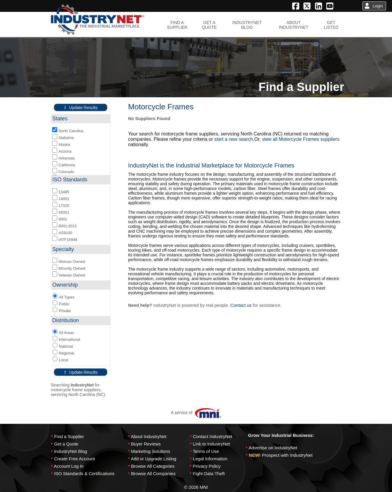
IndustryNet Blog (70, 451)
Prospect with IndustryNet (287, 455)
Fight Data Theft (209, 473)
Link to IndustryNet (211, 443)
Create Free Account (74, 458)
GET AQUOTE (209, 25)
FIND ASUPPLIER (177, 25)
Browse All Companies (153, 473)
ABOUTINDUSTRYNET (293, 25)
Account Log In (69, 466)
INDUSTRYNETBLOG (247, 25)
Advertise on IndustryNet (273, 447)
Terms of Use (206, 451)
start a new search (233, 139)
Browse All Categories (153, 466)
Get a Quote (66, 443)
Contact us (241, 305)
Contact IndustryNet (212, 436)
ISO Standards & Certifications (84, 473)
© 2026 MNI (196, 487)
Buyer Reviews (146, 443)
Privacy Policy (206, 466)
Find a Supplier (69, 436)
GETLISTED (331, 25)
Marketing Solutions (150, 451)
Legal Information (210, 458)
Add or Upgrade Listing (153, 458)
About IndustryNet (148, 436)
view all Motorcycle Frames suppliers (300, 139)
